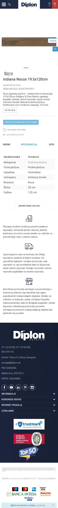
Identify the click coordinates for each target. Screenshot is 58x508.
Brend (6, 144)
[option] (29, 41)
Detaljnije (10, 110)
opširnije (41, 505)
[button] (9, 4)
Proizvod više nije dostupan (21, 122)
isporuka (39, 271)
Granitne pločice (12, 85)
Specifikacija (29, 144)
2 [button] (32, 67)
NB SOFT (33, 478)
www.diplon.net (15, 478)
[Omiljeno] (49, 4)
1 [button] (26, 67)
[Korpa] (55, 8)
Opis (51, 144)
